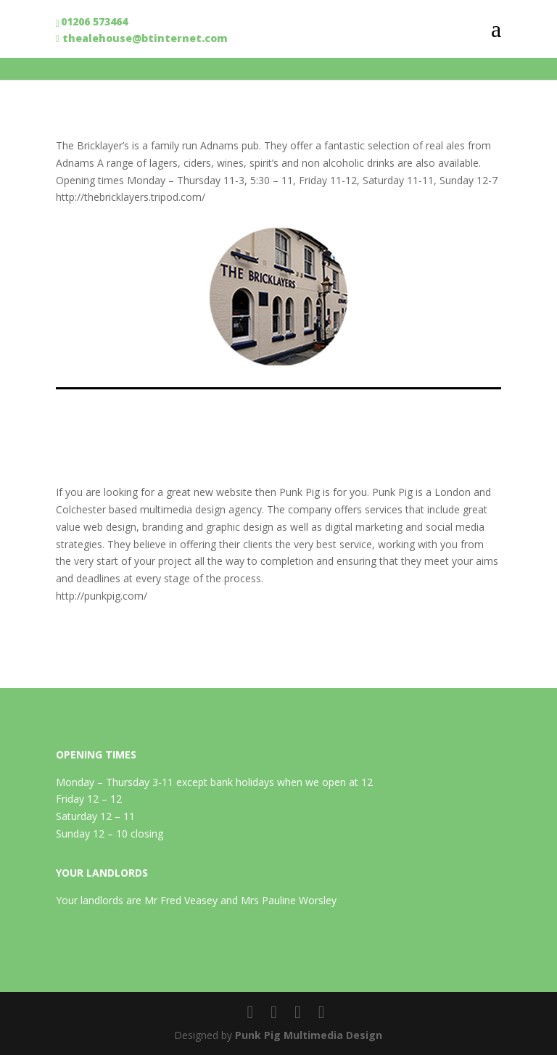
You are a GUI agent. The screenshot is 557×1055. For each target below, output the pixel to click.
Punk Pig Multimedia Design (308, 1035)
